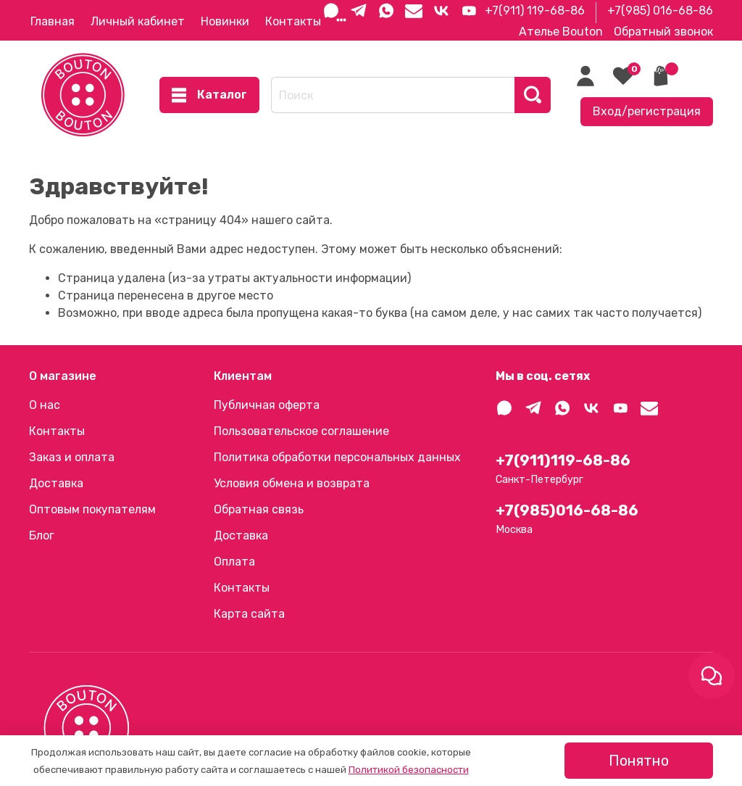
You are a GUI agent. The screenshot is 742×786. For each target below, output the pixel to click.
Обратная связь (259, 509)
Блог (41, 535)
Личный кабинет (138, 21)
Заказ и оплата (71, 457)
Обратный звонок (663, 31)
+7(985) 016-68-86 (660, 10)
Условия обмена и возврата (292, 483)
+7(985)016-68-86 (567, 510)
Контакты (293, 21)
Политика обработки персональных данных (337, 457)
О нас (44, 405)
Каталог (209, 95)
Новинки (225, 21)
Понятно (639, 760)
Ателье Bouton (561, 31)
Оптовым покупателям (92, 509)
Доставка (56, 483)
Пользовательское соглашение (301, 431)
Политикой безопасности (409, 769)
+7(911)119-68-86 (563, 460)
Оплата (234, 561)
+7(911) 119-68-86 (535, 10)
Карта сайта (249, 614)
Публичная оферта (267, 405)
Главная (52, 21)
